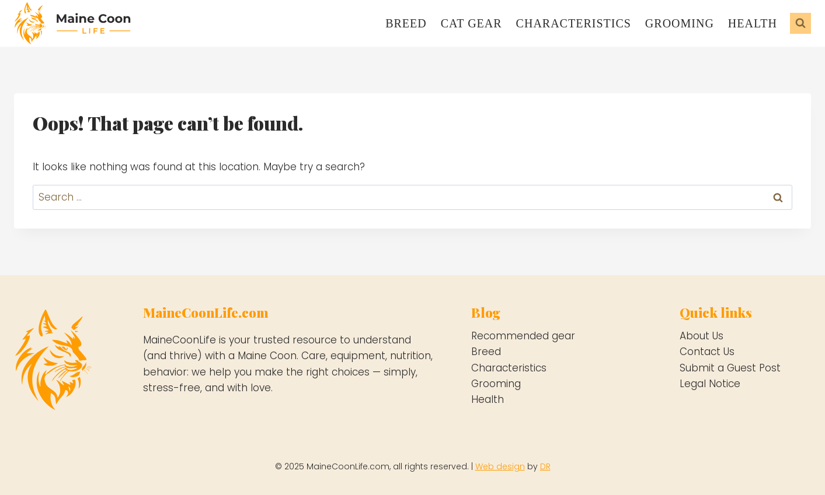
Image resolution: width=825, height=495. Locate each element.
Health (752, 23)
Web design (500, 466)
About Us (701, 336)
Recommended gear (523, 336)
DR (545, 466)
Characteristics (573, 23)
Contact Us (707, 352)
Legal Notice (710, 384)
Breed (406, 23)
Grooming (679, 23)
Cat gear (471, 23)
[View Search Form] (800, 23)
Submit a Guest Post (730, 368)
